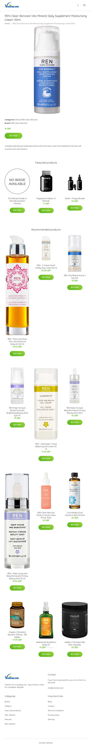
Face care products (13, 710)
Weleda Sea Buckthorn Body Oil (46, 643)
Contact (51, 706)
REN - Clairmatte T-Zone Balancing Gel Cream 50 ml (46, 446)
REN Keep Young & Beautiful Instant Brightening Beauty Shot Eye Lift (17, 412)
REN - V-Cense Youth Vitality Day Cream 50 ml (46, 266)
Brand (18, 119)
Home (7, 23)
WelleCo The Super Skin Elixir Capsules (75, 643)
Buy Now (13, 136)
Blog (50, 701)
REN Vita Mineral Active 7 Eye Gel (75, 276)
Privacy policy (53, 715)
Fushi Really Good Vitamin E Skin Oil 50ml (75, 513)
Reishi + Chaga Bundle (75, 198)
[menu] (84, 5)
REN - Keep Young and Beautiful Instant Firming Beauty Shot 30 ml (17, 576)
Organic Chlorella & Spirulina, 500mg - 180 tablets (17, 634)
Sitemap (51, 719)
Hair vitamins (10, 715)
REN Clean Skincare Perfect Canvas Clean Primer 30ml (46, 515)
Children (8, 706)
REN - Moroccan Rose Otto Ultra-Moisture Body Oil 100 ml (17, 341)
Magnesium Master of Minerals (46, 199)
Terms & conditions (56, 710)
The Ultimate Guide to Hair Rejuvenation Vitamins (17, 201)
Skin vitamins (10, 724)
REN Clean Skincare (29, 119)
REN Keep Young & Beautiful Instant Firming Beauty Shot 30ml (74, 410)
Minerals (8, 719)
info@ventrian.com (55, 688)
